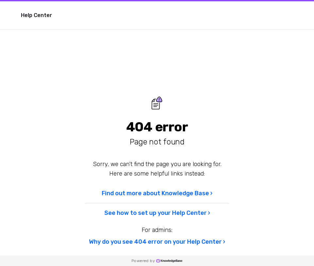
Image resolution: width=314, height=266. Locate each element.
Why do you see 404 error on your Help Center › (157, 241)
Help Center (36, 15)
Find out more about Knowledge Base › (157, 193)
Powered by (157, 260)
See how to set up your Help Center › (157, 213)
